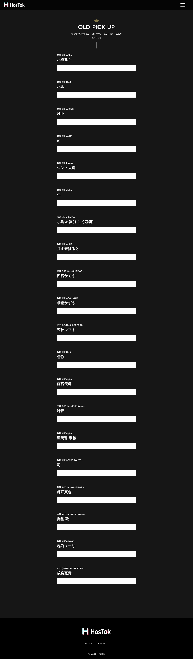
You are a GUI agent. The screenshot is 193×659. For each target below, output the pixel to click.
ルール (101, 643)
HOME (88, 643)
